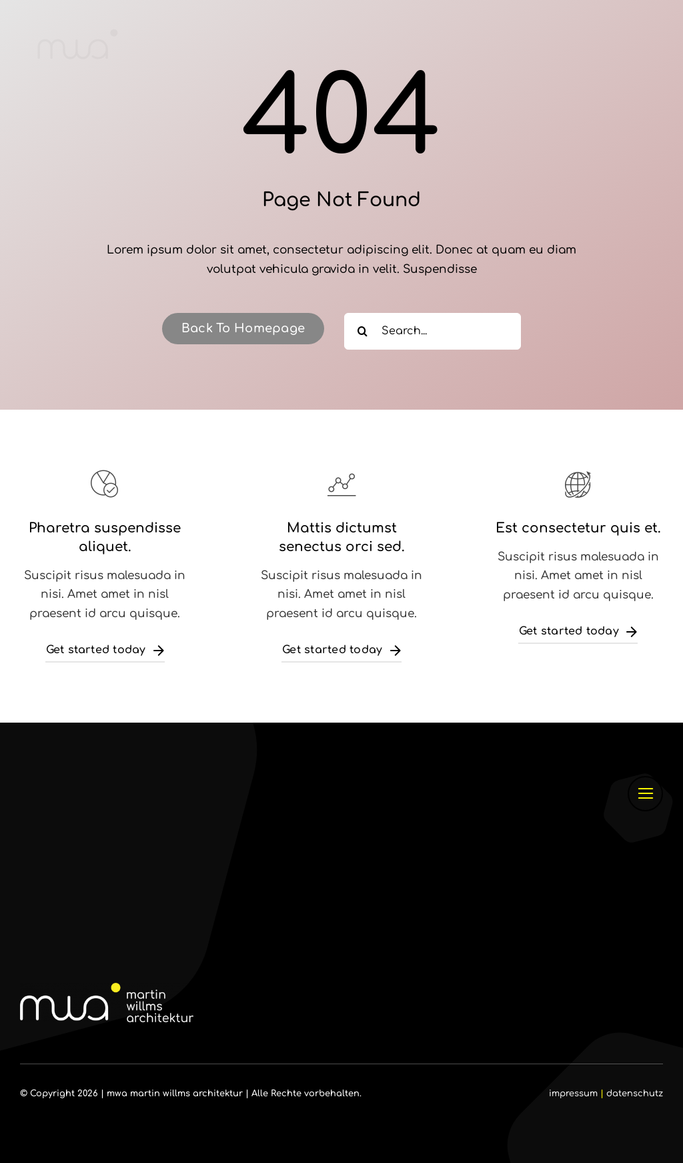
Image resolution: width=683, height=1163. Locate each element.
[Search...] (432, 331)
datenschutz (634, 1093)
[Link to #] (645, 793)
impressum (573, 1093)
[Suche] (362, 331)
